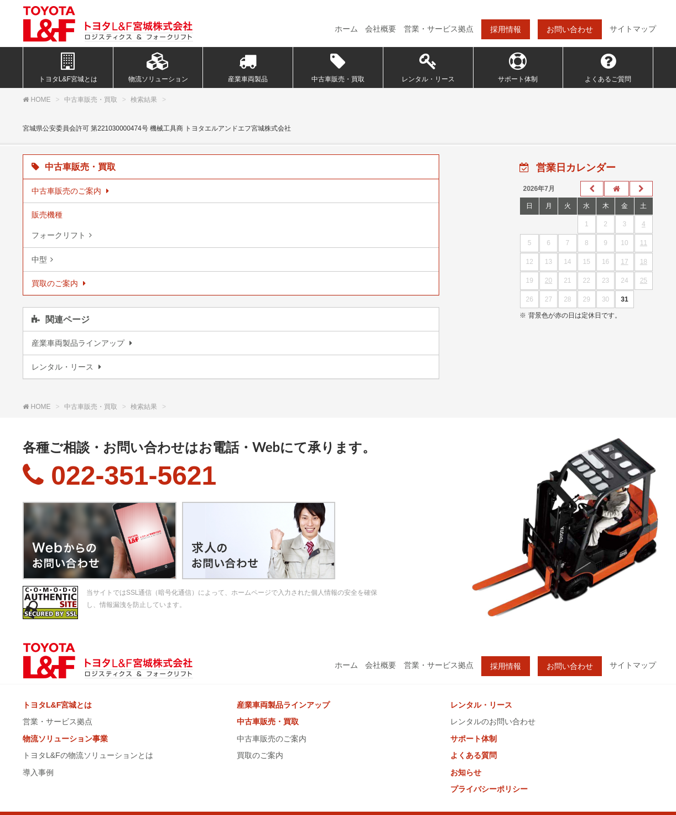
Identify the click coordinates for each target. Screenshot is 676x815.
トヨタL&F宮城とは (68, 68)
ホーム (346, 28)
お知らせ (465, 772)
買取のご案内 (260, 755)
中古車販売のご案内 (271, 738)
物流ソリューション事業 (65, 738)
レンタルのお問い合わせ (492, 721)
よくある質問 (473, 755)
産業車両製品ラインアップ (283, 704)
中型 (39, 259)
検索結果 (144, 99)
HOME (41, 99)
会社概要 (380, 28)
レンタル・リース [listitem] (64, 366)
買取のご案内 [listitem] (56, 283)
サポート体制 (518, 68)
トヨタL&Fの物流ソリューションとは (88, 755)
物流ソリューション (158, 68)
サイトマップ (633, 28)
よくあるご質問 (608, 68)
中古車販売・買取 (338, 68)
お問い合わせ (570, 29)
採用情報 (505, 29)
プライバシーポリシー (489, 789)
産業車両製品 (248, 68)
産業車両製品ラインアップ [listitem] (79, 343)
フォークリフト (59, 235)
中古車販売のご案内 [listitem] (67, 190)
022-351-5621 (119, 475)
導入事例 (38, 772)
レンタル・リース (428, 68)
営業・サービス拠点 (439, 28)
